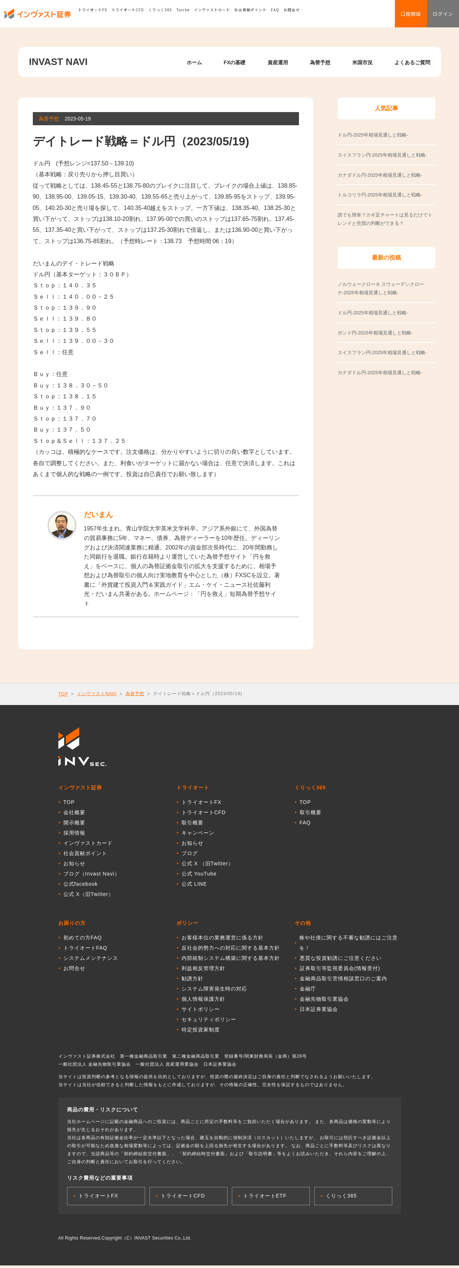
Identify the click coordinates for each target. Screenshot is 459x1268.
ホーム (194, 62)
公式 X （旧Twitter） (208, 866)
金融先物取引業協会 (324, 1001)
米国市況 (362, 62)
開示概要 (74, 825)
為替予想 (320, 62)
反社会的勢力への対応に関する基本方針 (231, 950)
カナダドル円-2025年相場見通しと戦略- (380, 372)
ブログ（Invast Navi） (91, 876)
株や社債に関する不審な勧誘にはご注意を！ (348, 945)
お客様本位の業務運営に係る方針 (223, 940)
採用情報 (74, 835)
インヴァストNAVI (97, 693)
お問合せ (307, 16)
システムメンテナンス (90, 961)
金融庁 (308, 991)
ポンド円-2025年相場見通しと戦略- (375, 333)
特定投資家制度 (201, 1032)
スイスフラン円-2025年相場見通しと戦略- (382, 352)
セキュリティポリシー (209, 1022)
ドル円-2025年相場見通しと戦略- (373, 312)
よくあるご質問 (412, 62)
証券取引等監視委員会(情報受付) (340, 971)
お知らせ (74, 866)
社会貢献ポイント (266, 16)
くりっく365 (176, 16)
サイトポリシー (201, 1012)
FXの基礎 (235, 62)
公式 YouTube (199, 876)
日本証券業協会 (319, 1012)
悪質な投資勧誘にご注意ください (341, 961)
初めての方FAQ (82, 940)
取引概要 (192, 825)
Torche (198, 16)
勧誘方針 (192, 981)
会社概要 (74, 815)
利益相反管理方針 (203, 971)
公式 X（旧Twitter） (88, 897)
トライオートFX (108, 16)
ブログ (190, 856)
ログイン (438, 16)
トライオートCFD (143, 16)
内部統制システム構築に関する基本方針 (231, 961)
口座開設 (398, 16)
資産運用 (278, 62)
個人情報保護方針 (203, 1001)
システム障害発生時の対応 (214, 991)
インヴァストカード (228, 16)
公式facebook (80, 886)
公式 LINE (194, 886)
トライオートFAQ (85, 950)
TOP (63, 694)
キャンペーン (198, 835)
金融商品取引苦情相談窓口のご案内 (343, 981)
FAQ (291, 16)
